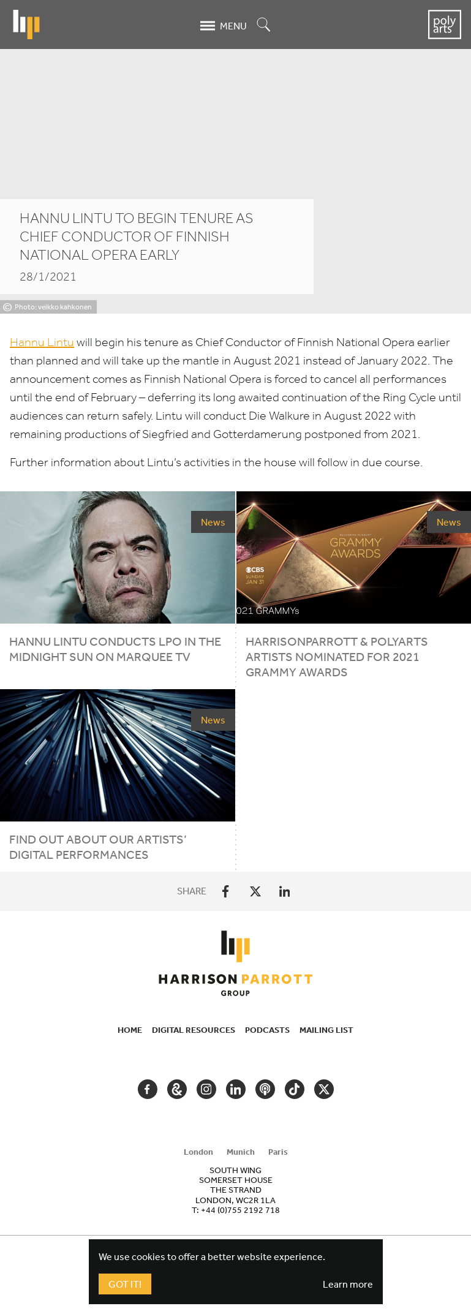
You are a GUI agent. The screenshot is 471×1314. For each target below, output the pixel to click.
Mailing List (326, 1029)
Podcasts (267, 1029)
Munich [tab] (241, 1152)
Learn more (348, 1283)
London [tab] (198, 1152)
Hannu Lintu (42, 342)
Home (130, 1029)
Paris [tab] (278, 1152)
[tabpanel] (235, 1189)
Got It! (124, 1284)
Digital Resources (193, 1029)
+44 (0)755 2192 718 (240, 1209)
